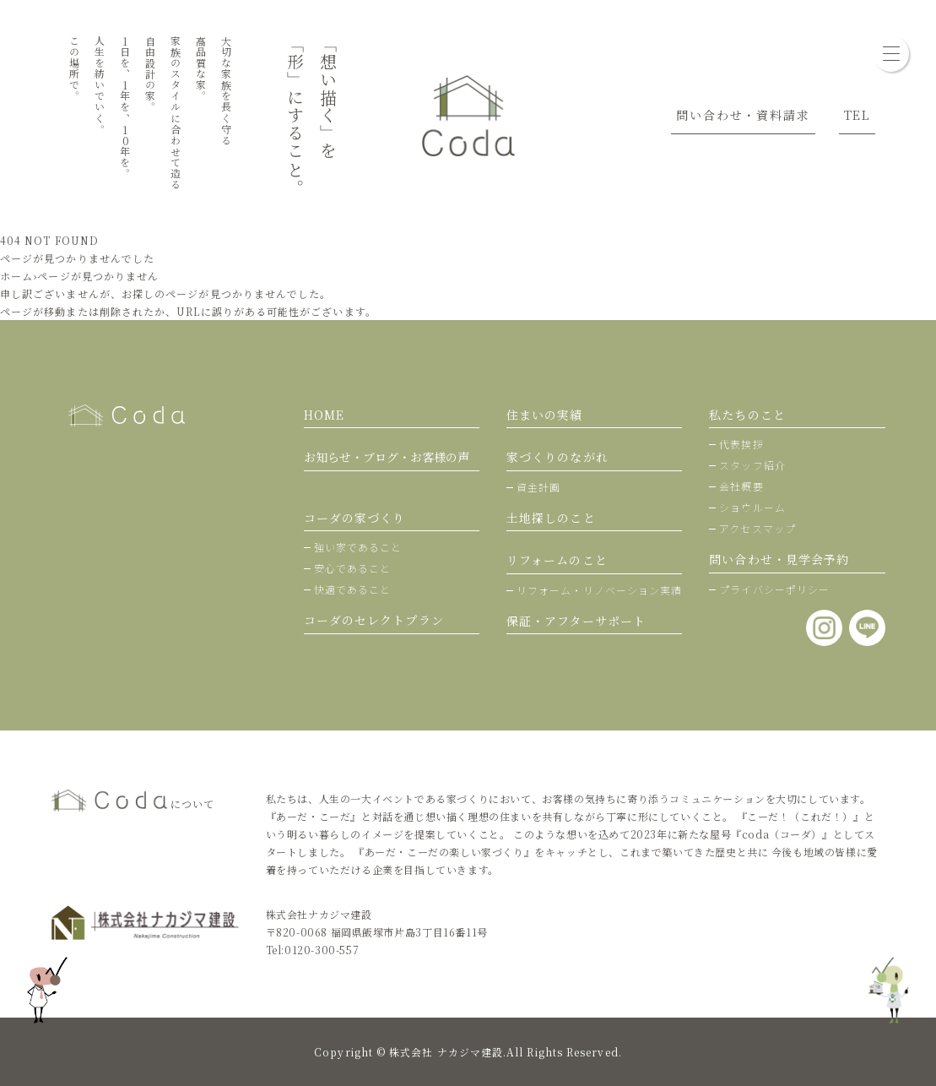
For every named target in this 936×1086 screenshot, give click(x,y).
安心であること (353, 568)
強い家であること (358, 547)
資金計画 (538, 487)
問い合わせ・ (779, 559)
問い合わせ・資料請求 (742, 114)
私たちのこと (747, 414)
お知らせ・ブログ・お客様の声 (386, 456)
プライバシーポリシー (774, 589)
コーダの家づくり (355, 517)
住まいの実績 (544, 414)
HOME (324, 414)
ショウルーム (752, 507)
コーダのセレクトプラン (374, 619)
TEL (857, 114)
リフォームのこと (557, 559)
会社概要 (741, 486)
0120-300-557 (321, 949)
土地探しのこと (551, 517)
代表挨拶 (741, 444)
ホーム (16, 276)
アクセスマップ (757, 528)
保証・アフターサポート (576, 620)
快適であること (353, 589)
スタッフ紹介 (752, 465)
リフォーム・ (599, 590)
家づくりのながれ (557, 456)
